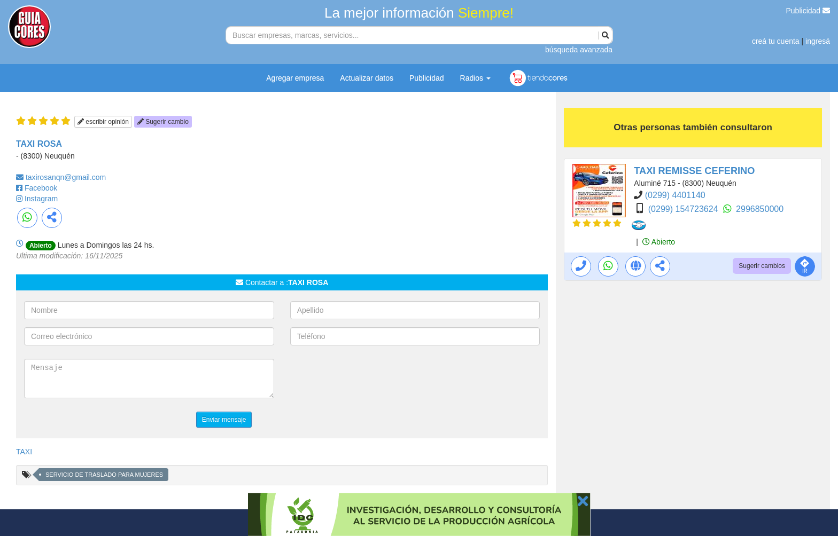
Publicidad (808, 10)
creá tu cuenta (776, 41)
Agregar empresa (295, 78)
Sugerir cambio (163, 121)
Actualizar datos (366, 78)
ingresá (817, 41)
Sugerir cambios (762, 266)
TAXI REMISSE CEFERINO (694, 170)
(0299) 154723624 (684, 209)
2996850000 (759, 209)
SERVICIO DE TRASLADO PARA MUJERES (104, 474)
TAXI (24, 451)
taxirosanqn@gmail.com (66, 177)
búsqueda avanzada (578, 49)
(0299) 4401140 (675, 195)
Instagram (41, 198)
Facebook (41, 188)
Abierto (658, 242)
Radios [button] (475, 78)
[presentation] (371, 379)
